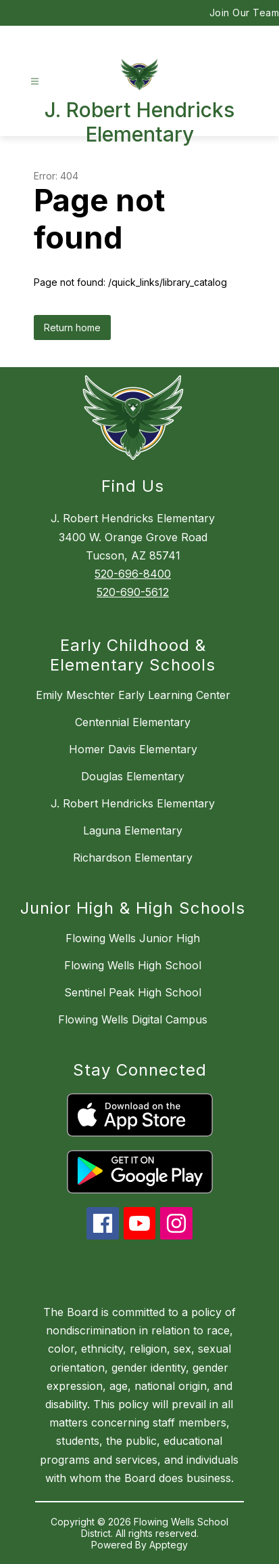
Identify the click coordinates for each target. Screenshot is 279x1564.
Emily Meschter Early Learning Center (133, 695)
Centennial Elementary (133, 722)
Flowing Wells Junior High (133, 938)
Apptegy (168, 1544)
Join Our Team (244, 12)
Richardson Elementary (133, 857)
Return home (72, 327)
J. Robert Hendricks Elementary (133, 803)
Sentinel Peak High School (132, 992)
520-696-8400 (133, 573)
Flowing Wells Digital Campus (132, 1019)
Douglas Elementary (132, 776)
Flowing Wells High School (132, 965)
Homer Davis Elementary (133, 749)
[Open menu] (35, 81)
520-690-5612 (133, 592)
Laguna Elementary (132, 830)
